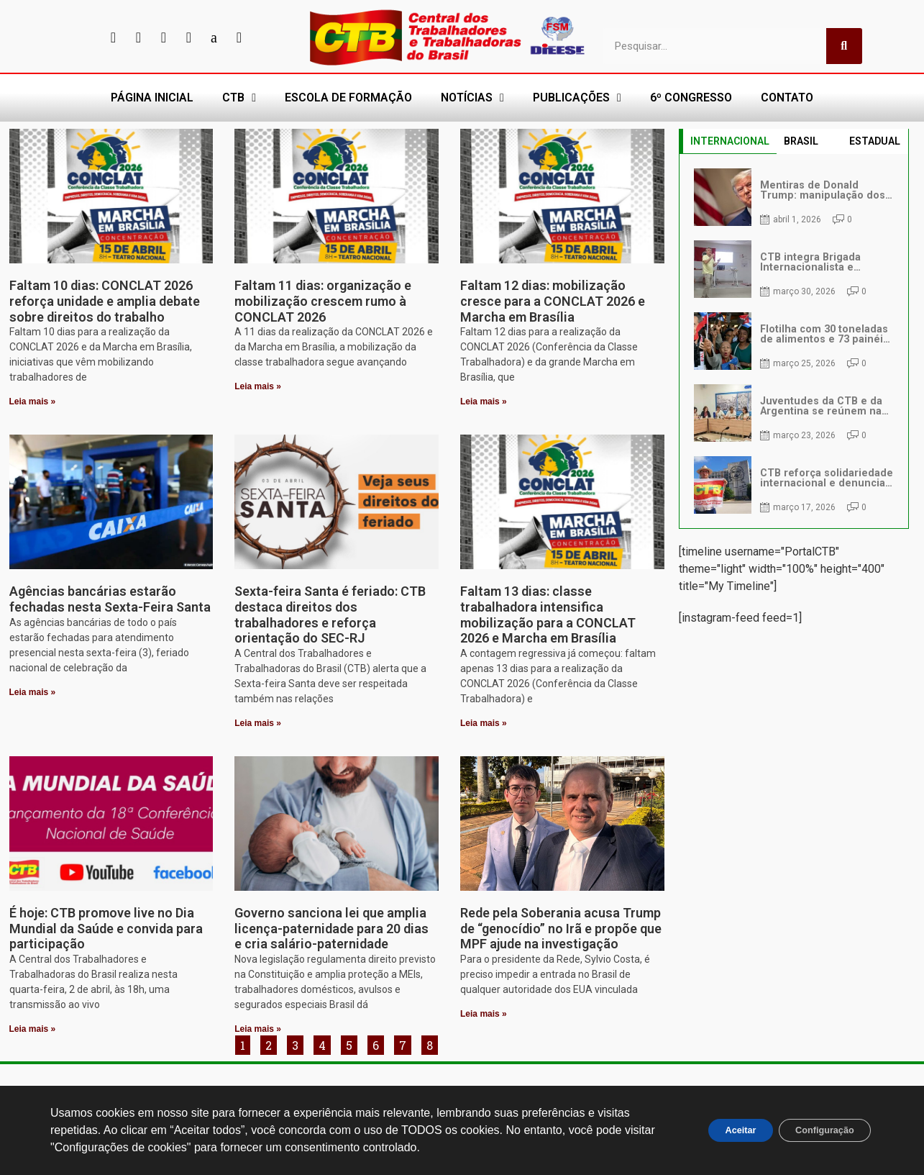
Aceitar (718, 1130)
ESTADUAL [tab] (874, 141)
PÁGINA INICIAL (152, 97)
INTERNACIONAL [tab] (729, 141)
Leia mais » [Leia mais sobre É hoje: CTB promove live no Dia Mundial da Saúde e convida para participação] (32, 1029)
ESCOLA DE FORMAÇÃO (348, 97)
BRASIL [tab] (801, 141)
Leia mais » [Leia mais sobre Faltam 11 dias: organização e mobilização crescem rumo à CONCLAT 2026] (257, 386)
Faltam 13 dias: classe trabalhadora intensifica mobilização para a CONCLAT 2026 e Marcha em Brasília (548, 614)
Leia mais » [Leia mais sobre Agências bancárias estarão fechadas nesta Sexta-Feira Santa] (32, 692)
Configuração (817, 1130)
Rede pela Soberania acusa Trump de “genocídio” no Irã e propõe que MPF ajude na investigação (561, 928)
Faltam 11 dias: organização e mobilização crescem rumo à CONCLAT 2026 (322, 301)
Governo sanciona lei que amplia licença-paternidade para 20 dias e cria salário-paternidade (331, 928)
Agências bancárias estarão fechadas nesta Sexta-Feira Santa (110, 599)
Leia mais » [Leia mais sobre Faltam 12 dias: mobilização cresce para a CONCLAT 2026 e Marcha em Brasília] (483, 401)
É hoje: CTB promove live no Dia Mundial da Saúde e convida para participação (106, 928)
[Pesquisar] (844, 46)
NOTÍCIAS (472, 98)
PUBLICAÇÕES (577, 98)
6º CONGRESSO (691, 97)
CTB (239, 98)
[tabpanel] (794, 341)
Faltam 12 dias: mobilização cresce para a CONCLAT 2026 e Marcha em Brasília (552, 301)
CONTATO (787, 97)
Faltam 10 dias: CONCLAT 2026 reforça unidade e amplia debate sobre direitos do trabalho (104, 301)
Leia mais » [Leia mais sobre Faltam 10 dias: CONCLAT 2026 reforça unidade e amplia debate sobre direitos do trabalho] (32, 401)
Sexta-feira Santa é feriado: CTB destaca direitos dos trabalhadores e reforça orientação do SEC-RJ (330, 614)
